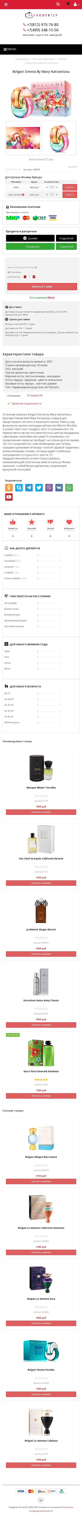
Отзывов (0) (35, 395)
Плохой (50, 528)
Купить (70, 187)
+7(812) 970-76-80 (43, 24)
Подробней (66, 238)
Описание (13, 395)
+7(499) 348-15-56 (43, 29)
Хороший (31, 528)
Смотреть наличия (41, 812)
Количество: (14, 276)
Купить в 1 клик (42, 286)
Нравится (13, 528)
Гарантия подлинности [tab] (24, 403)
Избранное (69, 528)
